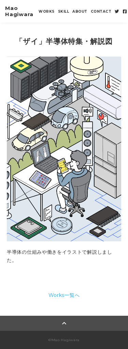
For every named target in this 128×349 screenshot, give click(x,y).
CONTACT (101, 11)
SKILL (63, 11)
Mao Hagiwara (19, 11)
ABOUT (79, 11)
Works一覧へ (64, 295)
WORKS (47, 11)
